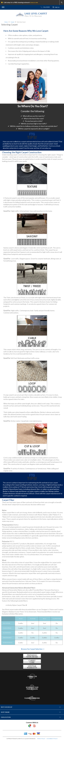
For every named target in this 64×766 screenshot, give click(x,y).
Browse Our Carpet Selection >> (32, 675)
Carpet (12, 22)
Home (6, 22)
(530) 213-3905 (34, 2)
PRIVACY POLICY (41, 764)
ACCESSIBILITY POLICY (52, 764)
